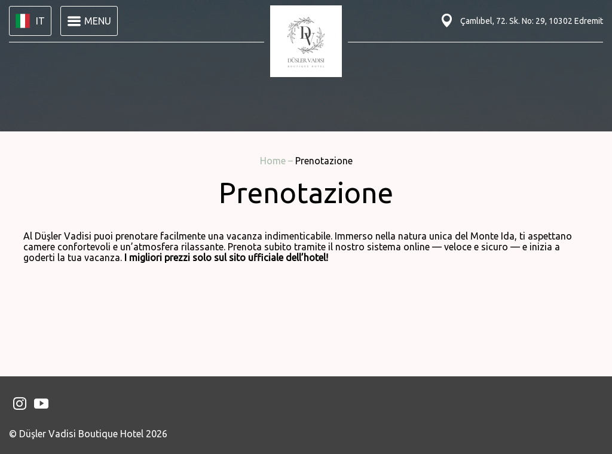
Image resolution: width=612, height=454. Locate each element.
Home (274, 160)
